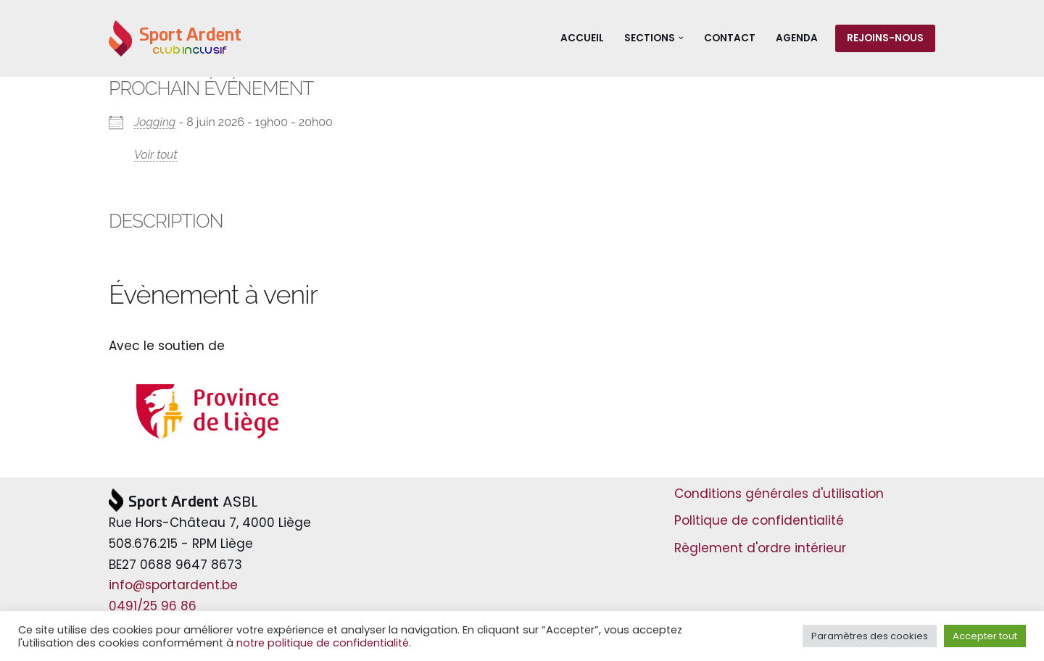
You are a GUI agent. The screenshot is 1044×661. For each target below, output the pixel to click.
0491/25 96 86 (152, 606)
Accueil (582, 38)
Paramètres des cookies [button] (869, 636)
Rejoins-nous (885, 38)
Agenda (797, 38)
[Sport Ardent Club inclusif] (175, 38)
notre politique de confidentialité (322, 643)
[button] (681, 38)
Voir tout (156, 155)
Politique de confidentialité (759, 520)
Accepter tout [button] (985, 636)
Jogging (154, 122)
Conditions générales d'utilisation (779, 493)
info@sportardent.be (173, 585)
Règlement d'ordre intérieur (760, 548)
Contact (729, 38)
